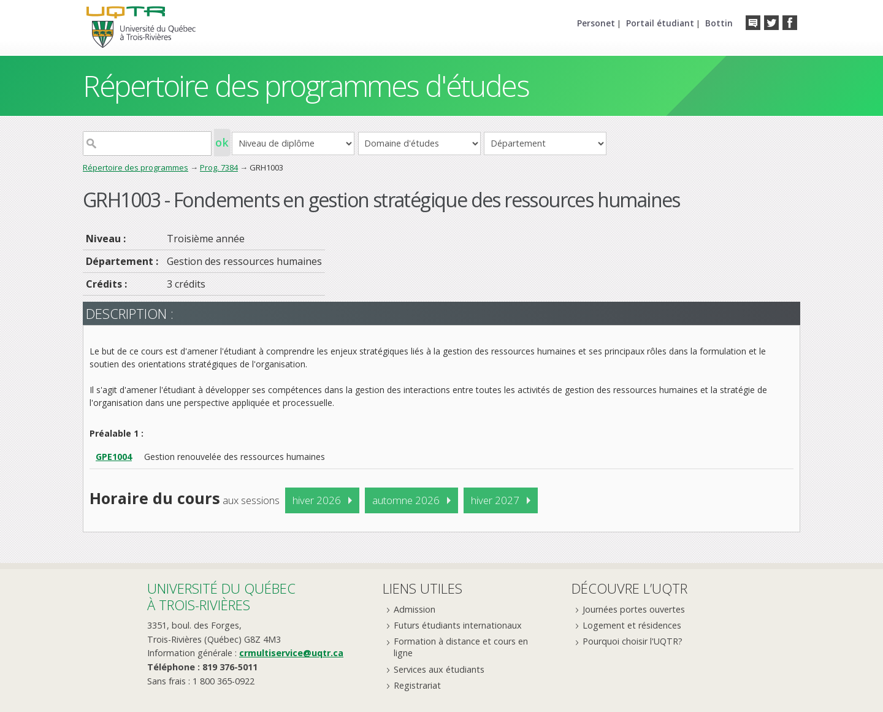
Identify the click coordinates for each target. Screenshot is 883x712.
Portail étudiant (660, 23)
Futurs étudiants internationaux (458, 625)
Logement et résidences (632, 625)
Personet (596, 23)
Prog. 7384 (219, 167)
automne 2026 (406, 500)
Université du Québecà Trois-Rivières (221, 596)
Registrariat (417, 685)
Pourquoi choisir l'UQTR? (632, 641)
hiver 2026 (316, 500)
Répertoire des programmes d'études (306, 85)
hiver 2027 (495, 500)
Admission (414, 609)
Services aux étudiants (439, 669)
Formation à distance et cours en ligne (461, 647)
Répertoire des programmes (135, 167)
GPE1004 (114, 456)
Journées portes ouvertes (634, 609)
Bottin (719, 23)
